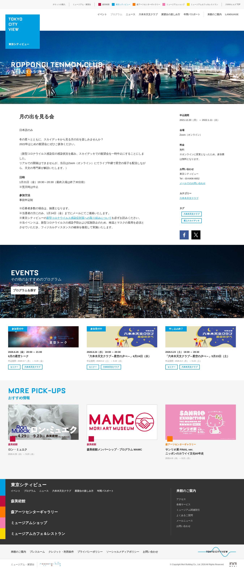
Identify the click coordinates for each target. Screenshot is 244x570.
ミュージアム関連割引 (188, 510)
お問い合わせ (183, 526)
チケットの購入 (59, 4)
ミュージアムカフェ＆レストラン (204, 4)
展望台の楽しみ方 (170, 14)
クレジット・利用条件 (61, 551)
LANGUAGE (232, 14)
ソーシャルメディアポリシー (122, 551)
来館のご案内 (214, 14)
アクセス (181, 499)
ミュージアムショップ (175, 4)
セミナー (14, 367)
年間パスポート (192, 14)
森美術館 (106, 4)
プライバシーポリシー (90, 551)
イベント (102, 14)
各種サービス (183, 504)
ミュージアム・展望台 (82, 4)
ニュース (130, 14)
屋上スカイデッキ (192, 221)
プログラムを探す (24, 290)
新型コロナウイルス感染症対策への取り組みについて (79, 217)
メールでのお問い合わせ (193, 183)
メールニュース (184, 520)
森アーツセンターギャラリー (148, 4)
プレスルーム (37, 551)
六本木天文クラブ (148, 14)
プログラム (116, 14)
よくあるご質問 (184, 515)
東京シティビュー (123, 4)
